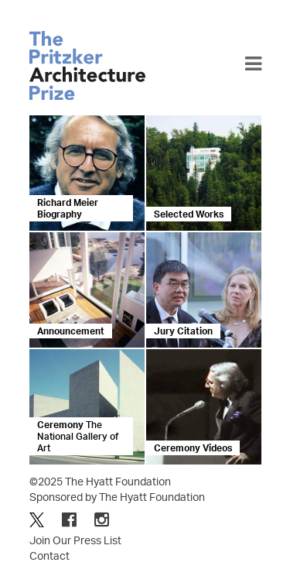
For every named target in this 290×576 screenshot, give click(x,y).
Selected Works (188, 214)
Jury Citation (183, 331)
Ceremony (77, 436)
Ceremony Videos (193, 448)
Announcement (70, 331)
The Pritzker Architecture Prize (87, 65)
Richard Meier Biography (67, 208)
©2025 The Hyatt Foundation (100, 481)
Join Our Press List (75, 540)
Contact (49, 555)
